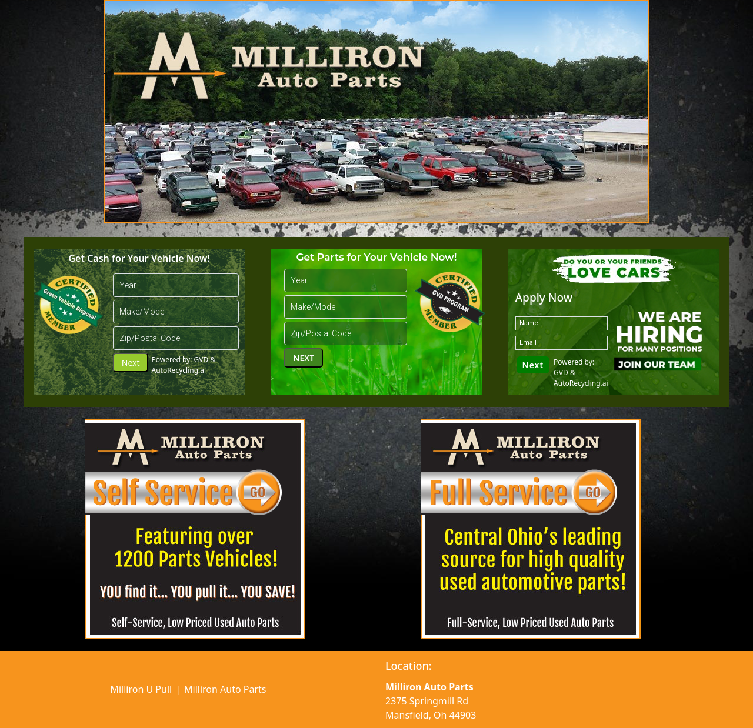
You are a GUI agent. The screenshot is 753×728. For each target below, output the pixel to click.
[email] (561, 343)
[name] (561, 323)
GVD (201, 360)
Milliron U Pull (141, 689)
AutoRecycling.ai (178, 370)
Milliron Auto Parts (225, 689)
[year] (176, 285)
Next (131, 362)
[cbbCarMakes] (176, 311)
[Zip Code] (176, 338)
